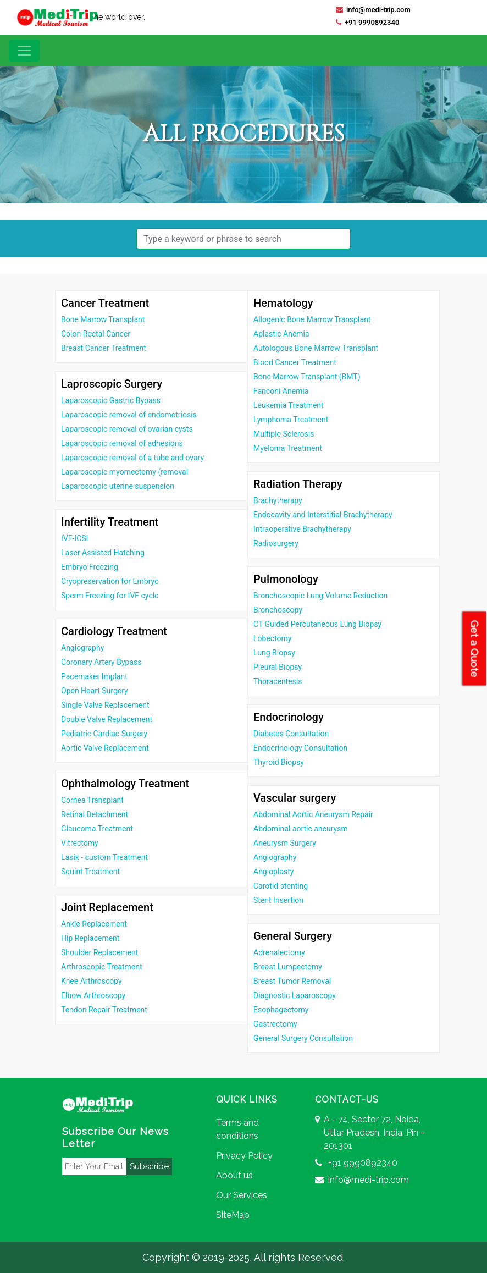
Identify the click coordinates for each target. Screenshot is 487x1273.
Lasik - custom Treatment (104, 857)
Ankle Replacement (94, 923)
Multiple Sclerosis (283, 433)
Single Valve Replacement (105, 705)
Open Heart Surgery (94, 690)
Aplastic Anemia (281, 333)
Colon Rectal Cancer (95, 333)
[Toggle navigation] (24, 51)
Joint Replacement (107, 907)
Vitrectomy (79, 843)
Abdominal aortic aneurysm (300, 828)
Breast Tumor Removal (292, 981)
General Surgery (292, 936)
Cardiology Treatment (114, 631)
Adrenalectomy (279, 952)
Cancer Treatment (105, 303)
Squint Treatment (90, 871)
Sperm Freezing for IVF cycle (110, 595)
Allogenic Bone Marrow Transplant (311, 319)
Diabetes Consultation (291, 733)
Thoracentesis (277, 681)
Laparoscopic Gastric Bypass (111, 400)
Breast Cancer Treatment (103, 348)
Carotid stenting (280, 885)
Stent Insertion (278, 900)
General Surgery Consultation (303, 1038)
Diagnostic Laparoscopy (294, 995)
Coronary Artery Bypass (101, 662)
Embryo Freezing (89, 567)
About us (234, 1175)
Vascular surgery (294, 797)
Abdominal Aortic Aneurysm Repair (313, 814)
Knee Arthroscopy (91, 981)
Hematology (283, 303)
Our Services (241, 1195)
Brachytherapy (277, 500)
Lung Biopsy (274, 652)
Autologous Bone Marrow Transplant (315, 348)
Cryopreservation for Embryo (110, 581)
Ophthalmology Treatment (125, 783)
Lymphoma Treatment (290, 419)
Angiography (82, 647)
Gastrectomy (275, 1023)
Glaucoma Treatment (97, 828)
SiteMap (233, 1215)
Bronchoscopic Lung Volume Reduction (320, 595)
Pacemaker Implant (94, 676)
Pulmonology (285, 579)
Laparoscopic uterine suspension (117, 486)
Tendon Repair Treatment (104, 1009)
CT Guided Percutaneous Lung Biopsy (317, 624)
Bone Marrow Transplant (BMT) (307, 376)
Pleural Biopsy (277, 667)
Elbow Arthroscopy (93, 995)
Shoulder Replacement (99, 952)
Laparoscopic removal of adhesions (122, 443)
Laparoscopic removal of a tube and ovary (132, 457)
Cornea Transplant (92, 800)
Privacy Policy (244, 1155)
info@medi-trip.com (373, 9)
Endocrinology (288, 717)
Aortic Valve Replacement (105, 747)
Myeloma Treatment (287, 448)
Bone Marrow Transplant (103, 319)
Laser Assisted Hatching (103, 552)
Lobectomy (272, 638)
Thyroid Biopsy (278, 762)
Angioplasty (273, 871)
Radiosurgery (275, 543)
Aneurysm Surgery (284, 843)
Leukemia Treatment (288, 405)
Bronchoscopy (277, 609)
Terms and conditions (237, 1129)
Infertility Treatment (109, 521)
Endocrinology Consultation (300, 747)
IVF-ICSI (74, 538)
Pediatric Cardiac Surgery (104, 733)
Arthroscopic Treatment (101, 966)
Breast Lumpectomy (287, 966)
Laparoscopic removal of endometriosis (129, 414)
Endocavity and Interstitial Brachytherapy (322, 514)
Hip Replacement (90, 938)
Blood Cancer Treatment (294, 362)
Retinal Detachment (94, 814)
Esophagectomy (280, 1009)
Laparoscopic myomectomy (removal (124, 471)
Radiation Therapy (297, 484)
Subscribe (149, 1166)
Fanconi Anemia (280, 391)
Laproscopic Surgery (111, 383)
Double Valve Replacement (106, 719)
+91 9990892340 (368, 22)
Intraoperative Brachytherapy (302, 529)
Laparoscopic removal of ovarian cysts (127, 429)
